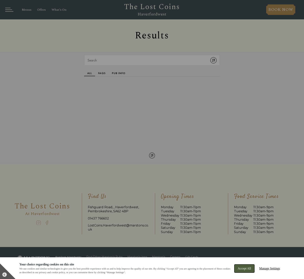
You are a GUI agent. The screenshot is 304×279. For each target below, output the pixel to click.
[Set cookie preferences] (8, 271)
